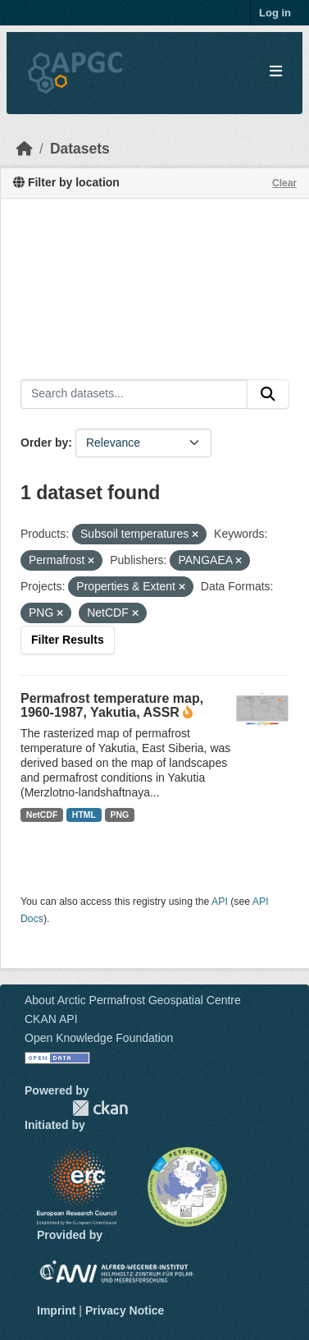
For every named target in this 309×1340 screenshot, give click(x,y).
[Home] (24, 148)
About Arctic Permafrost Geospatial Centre (133, 1000)
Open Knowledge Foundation (99, 1037)
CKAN (100, 1108)
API (219, 901)
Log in (275, 13)
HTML (84, 814)
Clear (284, 183)
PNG (120, 814)
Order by (44, 442)
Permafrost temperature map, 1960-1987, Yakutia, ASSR (111, 705)
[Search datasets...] (134, 394)
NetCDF (42, 814)
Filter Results (67, 639)
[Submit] (268, 394)
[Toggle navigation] (276, 72)
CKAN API (51, 1019)
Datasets (80, 148)
